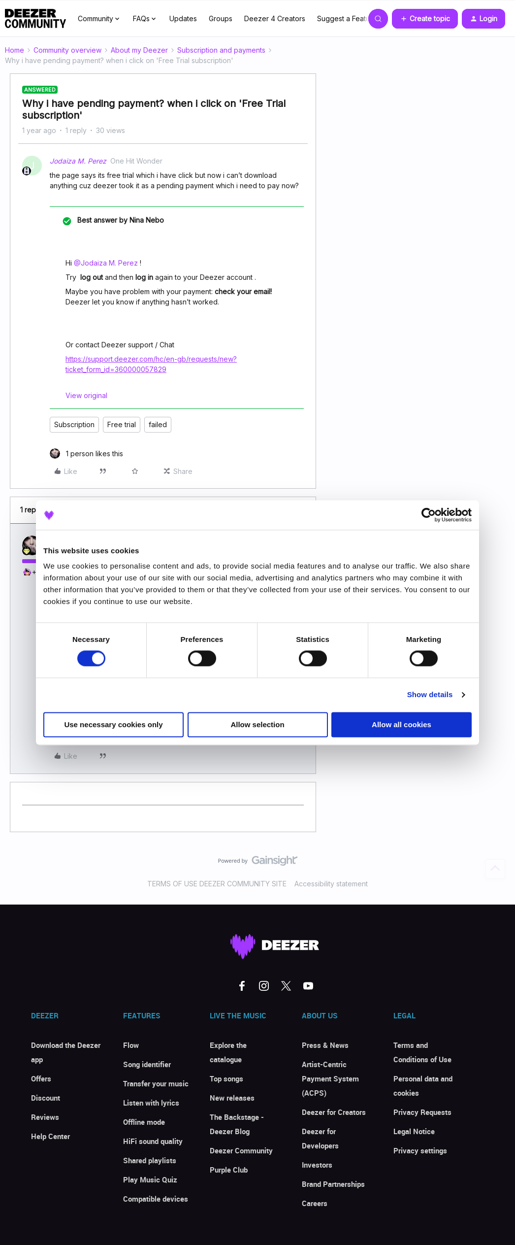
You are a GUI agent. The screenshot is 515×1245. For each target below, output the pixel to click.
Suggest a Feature (347, 18)
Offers (41, 1078)
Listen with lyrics (151, 1103)
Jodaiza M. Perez (78, 161)
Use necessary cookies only (113, 724)
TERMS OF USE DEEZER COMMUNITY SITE (217, 883)
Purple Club (229, 1170)
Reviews (45, 1117)
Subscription (74, 424)
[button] (425, 19)
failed (158, 424)
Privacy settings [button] (420, 1150)
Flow (131, 1045)
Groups (220, 18)
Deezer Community (241, 1150)
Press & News (325, 1045)
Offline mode (144, 1122)
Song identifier (147, 1064)
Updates (183, 18)
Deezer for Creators (334, 1112)
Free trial (121, 424)
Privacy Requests (422, 1112)
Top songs (226, 1078)
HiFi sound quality (153, 1141)
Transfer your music (156, 1083)
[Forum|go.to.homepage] (35, 19)
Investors (317, 1165)
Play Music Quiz (150, 1179)
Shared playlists (149, 1160)
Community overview (67, 50)
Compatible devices (155, 1199)
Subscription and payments (221, 50)
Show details (430, 695)
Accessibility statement (331, 883)
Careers (314, 1203)
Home (14, 50)
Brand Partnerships (333, 1184)
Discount (45, 1098)
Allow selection (257, 724)
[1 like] (86, 453)
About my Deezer (139, 50)
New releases (232, 1098)
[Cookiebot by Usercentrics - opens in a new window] (429, 514)
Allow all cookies (401, 724)
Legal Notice (414, 1131)
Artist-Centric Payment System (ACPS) (330, 1078)
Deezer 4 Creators (274, 18)
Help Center (50, 1136)
